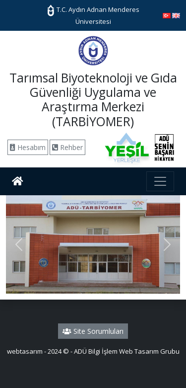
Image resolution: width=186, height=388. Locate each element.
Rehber (67, 147)
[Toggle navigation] (160, 181)
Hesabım (28, 147)
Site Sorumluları (93, 331)
